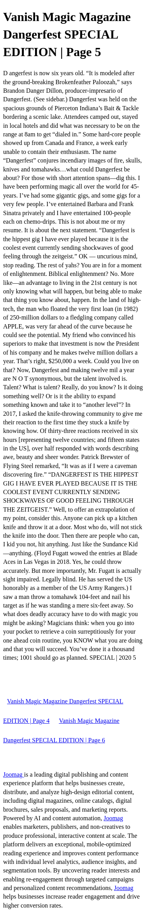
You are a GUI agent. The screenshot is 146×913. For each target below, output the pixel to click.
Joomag (13, 774)
